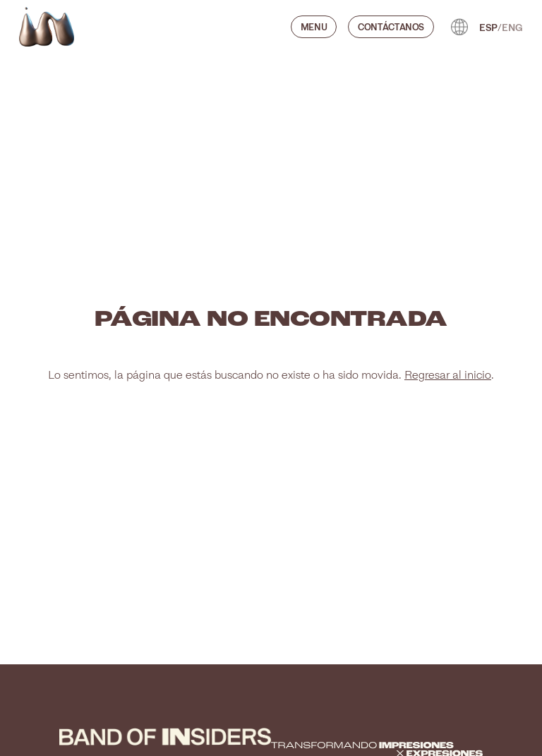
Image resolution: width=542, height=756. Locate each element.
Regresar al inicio (447, 374)
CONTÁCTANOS (391, 26)
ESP (488, 27)
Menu (314, 26)
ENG (512, 27)
